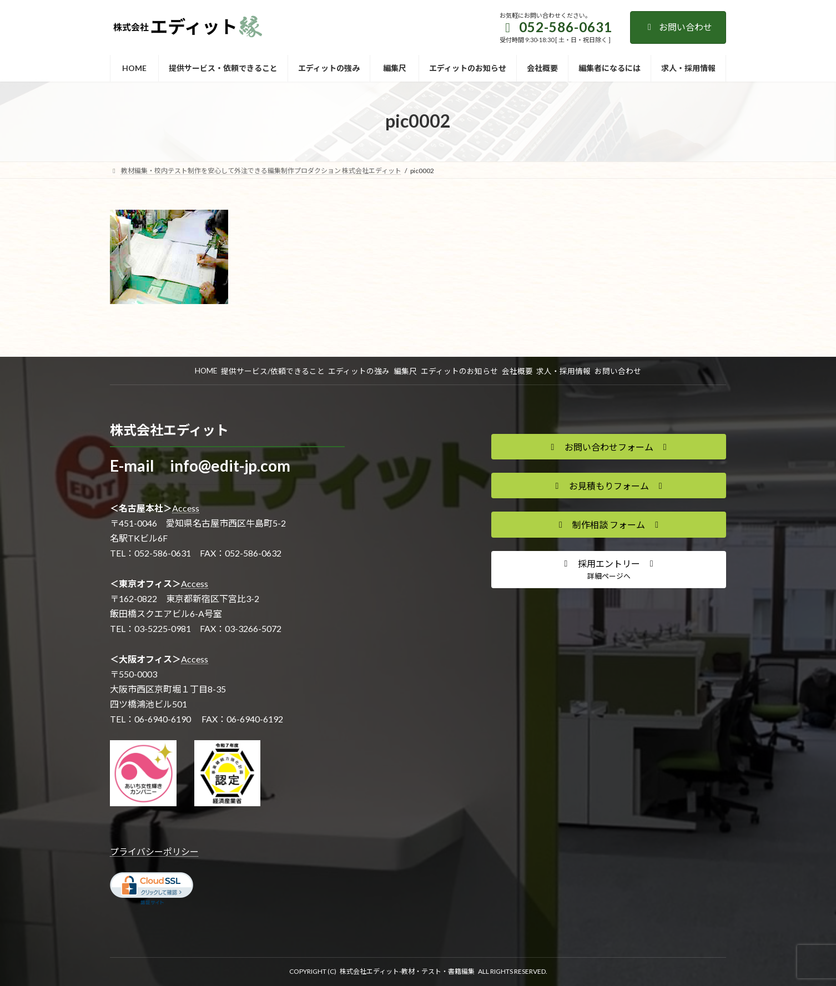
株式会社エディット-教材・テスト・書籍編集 (407, 971)
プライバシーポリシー (154, 851)
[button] (608, 446)
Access (185, 508)
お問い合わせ (678, 27)
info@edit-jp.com (230, 465)
